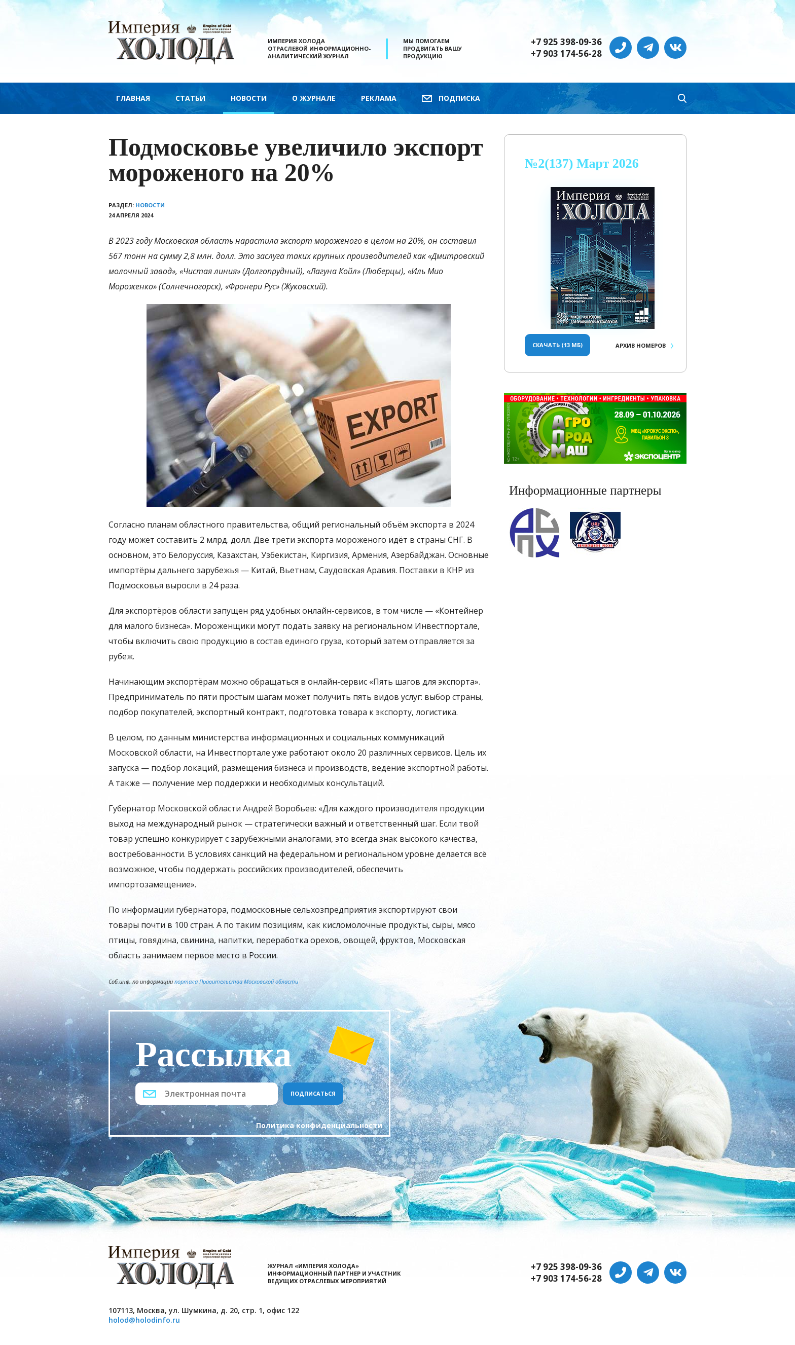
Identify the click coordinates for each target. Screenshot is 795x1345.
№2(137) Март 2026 (582, 163)
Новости (249, 98)
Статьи (190, 98)
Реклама (378, 98)
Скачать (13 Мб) (557, 345)
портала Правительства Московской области (236, 981)
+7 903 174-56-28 (566, 53)
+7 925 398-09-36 (566, 42)
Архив (641, 345)
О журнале (314, 98)
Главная (133, 98)
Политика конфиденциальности (319, 1125)
